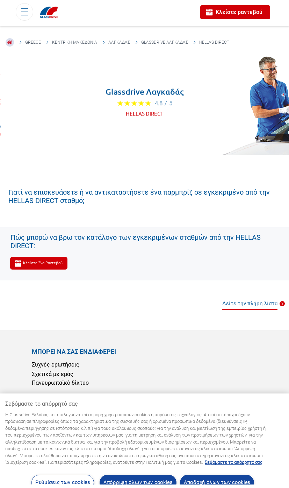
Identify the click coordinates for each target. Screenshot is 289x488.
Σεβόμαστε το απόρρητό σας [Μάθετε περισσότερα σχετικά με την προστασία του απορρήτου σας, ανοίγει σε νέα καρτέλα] (233, 462)
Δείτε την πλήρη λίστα (249, 303)
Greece (33, 42)
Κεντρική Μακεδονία (74, 42)
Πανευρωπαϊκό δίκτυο (60, 382)
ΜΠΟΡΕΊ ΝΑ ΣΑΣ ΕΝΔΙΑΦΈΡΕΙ (74, 351)
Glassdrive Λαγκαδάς (164, 42)
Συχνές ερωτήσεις (55, 364)
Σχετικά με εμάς (52, 374)
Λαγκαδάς (119, 42)
